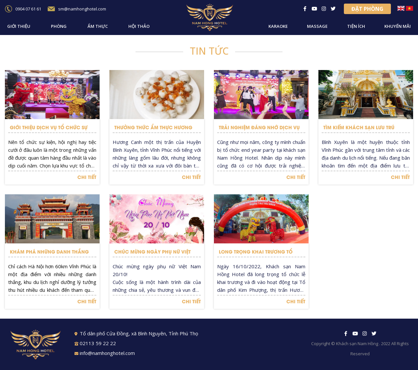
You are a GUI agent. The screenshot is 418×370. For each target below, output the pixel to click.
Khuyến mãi (397, 26)
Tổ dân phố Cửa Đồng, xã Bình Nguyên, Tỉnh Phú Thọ (136, 333)
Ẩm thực (98, 26)
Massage (317, 26)
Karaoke (278, 26)
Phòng (59, 26)
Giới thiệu (18, 26)
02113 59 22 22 (95, 343)
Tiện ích (356, 26)
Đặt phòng (367, 8)
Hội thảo (139, 26)
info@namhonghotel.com (104, 353)
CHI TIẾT (86, 176)
